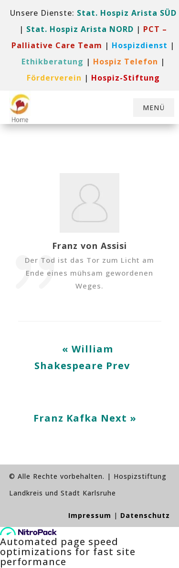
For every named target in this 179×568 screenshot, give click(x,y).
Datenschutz (145, 515)
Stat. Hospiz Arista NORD (80, 29)
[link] (140, 45)
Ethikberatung (52, 61)
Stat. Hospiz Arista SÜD (127, 13)
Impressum (89, 515)
